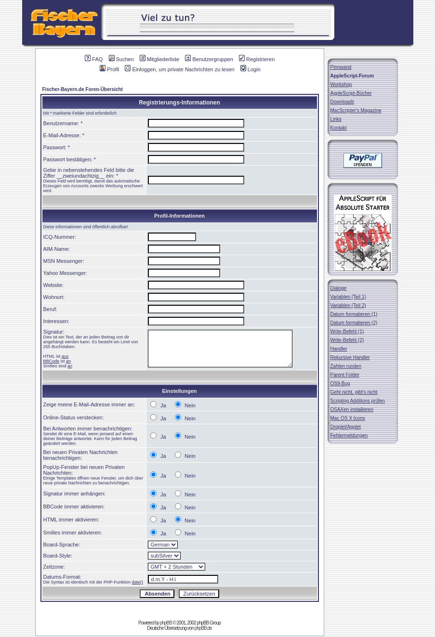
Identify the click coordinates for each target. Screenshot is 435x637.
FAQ (94, 59)
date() (138, 582)
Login (250, 69)
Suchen (121, 59)
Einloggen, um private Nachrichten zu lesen (179, 69)
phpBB (166, 622)
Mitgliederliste (159, 59)
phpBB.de (203, 628)
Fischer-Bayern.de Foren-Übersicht (82, 89)
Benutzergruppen (209, 59)
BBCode (51, 361)
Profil (109, 69)
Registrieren (257, 59)
